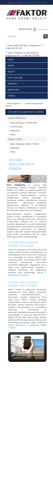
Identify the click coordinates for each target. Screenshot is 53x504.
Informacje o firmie (30, 3)
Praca (39, 3)
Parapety (12, 83)
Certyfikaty (20, 3)
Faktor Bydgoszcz (14, 103)
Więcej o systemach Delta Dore (27, 273)
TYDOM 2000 (16, 126)
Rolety (11, 71)
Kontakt (44, 3)
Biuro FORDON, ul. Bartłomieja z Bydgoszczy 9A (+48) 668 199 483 (22, 54)
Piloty (12, 134)
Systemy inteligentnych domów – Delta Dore (23, 244)
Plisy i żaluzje (14, 77)
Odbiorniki (14, 130)
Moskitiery (13, 89)
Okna (10, 59)
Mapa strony (12, 3)
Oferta (11, 95)
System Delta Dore (17, 118)
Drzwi (10, 65)
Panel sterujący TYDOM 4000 (23, 122)
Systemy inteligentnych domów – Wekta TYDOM (23, 284)
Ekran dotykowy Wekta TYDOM (24, 144)
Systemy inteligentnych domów (24, 104)
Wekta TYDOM (15, 139)
